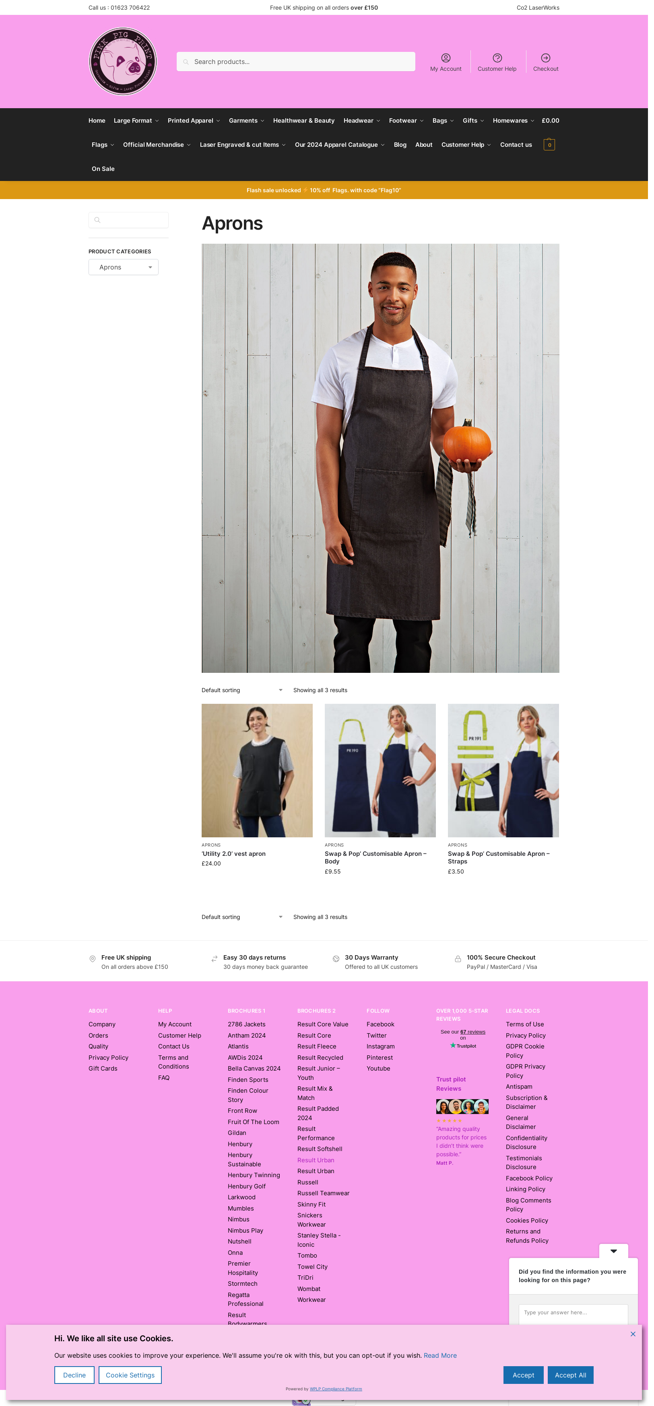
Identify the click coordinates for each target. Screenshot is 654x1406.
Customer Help (497, 62)
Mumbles (241, 1208)
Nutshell (240, 1241)
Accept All (570, 1375)
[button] (550, 133)
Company (102, 1024)
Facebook (380, 1024)
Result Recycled (320, 1057)
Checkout (546, 62)
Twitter (377, 1035)
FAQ (163, 1077)
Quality (98, 1046)
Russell (307, 1182)
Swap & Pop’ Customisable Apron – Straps (499, 857)
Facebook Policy (529, 1178)
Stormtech (243, 1283)
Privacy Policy (108, 1057)
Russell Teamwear (323, 1193)
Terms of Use (525, 1024)
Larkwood (242, 1197)
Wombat (308, 1289)
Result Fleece (316, 1046)
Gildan (237, 1133)
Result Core (314, 1035)
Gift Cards (103, 1068)
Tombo (307, 1255)
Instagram (381, 1046)
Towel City (312, 1266)
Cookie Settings (130, 1375)
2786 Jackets (247, 1024)
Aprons (211, 845)
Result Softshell (319, 1149)
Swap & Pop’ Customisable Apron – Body (376, 857)
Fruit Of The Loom (253, 1122)
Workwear (311, 1299)
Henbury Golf (247, 1186)
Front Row (242, 1110)
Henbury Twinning (254, 1175)
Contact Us (174, 1046)
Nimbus (239, 1219)
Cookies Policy (527, 1220)
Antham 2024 (247, 1035)
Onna (235, 1252)
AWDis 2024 (245, 1057)
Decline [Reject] (74, 1375)
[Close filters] (171, 216)
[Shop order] (243, 690)
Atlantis (238, 1046)
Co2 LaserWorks (538, 7)
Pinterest (380, 1057)
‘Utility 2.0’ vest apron (234, 853)
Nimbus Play (245, 1230)
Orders (98, 1035)
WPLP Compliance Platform (336, 1388)
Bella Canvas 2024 (254, 1068)
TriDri (305, 1277)
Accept (523, 1375)
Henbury (240, 1144)
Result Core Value (323, 1024)
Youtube (378, 1068)
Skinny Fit (311, 1204)
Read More (440, 1355)
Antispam (519, 1086)
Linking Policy (525, 1189)
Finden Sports (248, 1079)
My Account (446, 62)
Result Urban (315, 1171)
